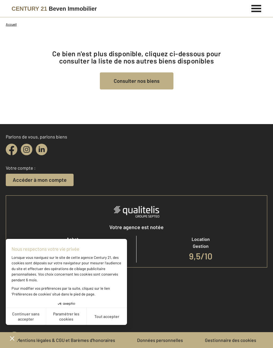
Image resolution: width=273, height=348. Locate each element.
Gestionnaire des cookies (230, 340)
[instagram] (26, 149)
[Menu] (256, 7)
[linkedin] (41, 149)
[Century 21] (54, 8)
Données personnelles (160, 340)
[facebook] (11, 149)
